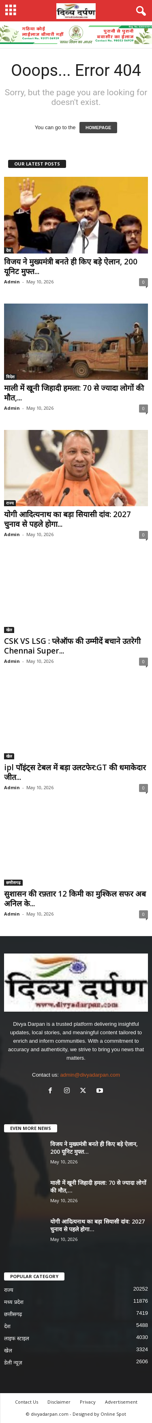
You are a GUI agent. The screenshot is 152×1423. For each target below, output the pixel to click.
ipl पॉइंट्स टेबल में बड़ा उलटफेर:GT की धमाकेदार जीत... (75, 772)
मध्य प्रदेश (14, 1302)
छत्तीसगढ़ (13, 882)
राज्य (10, 503)
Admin (12, 282)
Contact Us (26, 1402)
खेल (9, 630)
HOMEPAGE (98, 127)
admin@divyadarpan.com (90, 1075)
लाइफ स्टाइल (16, 1338)
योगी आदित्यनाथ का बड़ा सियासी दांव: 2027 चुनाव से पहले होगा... (67, 519)
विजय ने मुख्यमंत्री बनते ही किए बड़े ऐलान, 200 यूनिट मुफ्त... (70, 266)
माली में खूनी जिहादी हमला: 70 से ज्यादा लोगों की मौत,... (74, 393)
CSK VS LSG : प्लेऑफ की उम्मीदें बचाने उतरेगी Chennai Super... (72, 646)
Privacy (88, 1402)
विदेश (10, 376)
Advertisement (121, 1402)
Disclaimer (59, 1402)
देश (8, 250)
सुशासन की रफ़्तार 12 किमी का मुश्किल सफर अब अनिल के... (75, 899)
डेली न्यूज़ (13, 1363)
